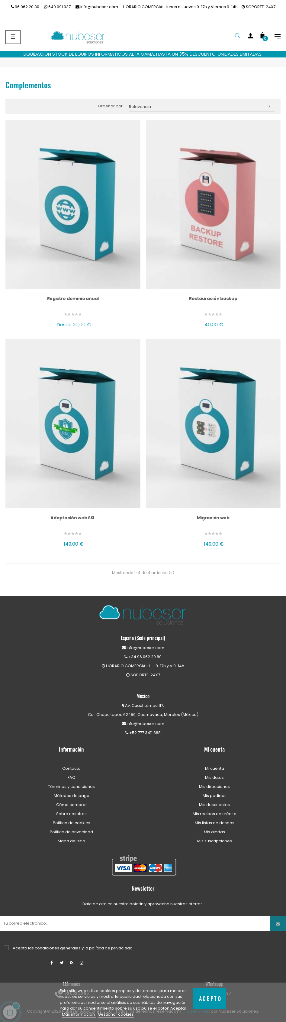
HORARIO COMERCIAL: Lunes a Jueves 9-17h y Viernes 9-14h (180, 7)
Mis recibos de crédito (214, 814)
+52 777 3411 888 (143, 733)
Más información (79, 1014)
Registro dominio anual (73, 298)
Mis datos (214, 777)
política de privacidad (111, 948)
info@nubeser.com (97, 7)
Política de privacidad (71, 832)
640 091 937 (57, 7)
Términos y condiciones (71, 786)
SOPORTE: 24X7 (258, 7)
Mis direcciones (214, 786)
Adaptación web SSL (72, 518)
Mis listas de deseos (214, 823)
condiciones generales (58, 948)
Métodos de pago (71, 795)
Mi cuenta (214, 768)
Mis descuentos (214, 805)
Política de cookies (71, 823)
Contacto (71, 768)
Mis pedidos (215, 795)
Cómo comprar (71, 805)
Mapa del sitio (71, 841)
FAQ (72, 777)
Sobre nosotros (71, 814)
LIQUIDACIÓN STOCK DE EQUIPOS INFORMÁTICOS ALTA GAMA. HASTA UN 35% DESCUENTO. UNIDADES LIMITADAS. (143, 54)
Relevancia (202, 106)
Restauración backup (213, 298)
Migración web (213, 518)
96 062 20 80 (25, 7)
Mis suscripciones (214, 841)
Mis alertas (214, 832)
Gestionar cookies (116, 1014)
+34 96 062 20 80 (143, 657)
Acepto (210, 998)
